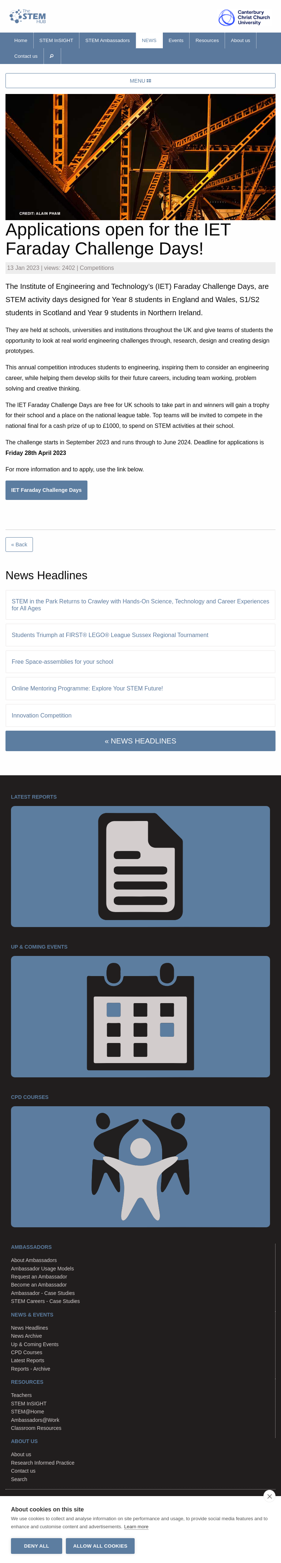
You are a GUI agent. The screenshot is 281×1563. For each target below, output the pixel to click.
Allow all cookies (100, 1546)
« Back (19, 544)
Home (20, 40)
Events (176, 40)
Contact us (26, 56)
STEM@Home (27, 1412)
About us (240, 40)
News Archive (26, 1336)
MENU (140, 81)
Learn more (136, 1526)
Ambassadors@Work (35, 1420)
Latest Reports (27, 1360)
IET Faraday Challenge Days (46, 490)
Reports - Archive (30, 1369)
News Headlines (29, 1328)
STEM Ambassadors (107, 40)
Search (19, 1479)
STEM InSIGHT (57, 40)
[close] (269, 1496)
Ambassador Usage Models (42, 1269)
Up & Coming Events (35, 1344)
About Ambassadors (34, 1260)
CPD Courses (26, 1352)
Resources (207, 40)
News (149, 40)
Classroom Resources (36, 1428)
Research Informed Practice (43, 1463)
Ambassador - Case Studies (43, 1293)
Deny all (36, 1546)
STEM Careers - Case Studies (45, 1301)
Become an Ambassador (39, 1285)
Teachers (21, 1395)
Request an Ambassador (39, 1277)
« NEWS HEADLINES (140, 741)
